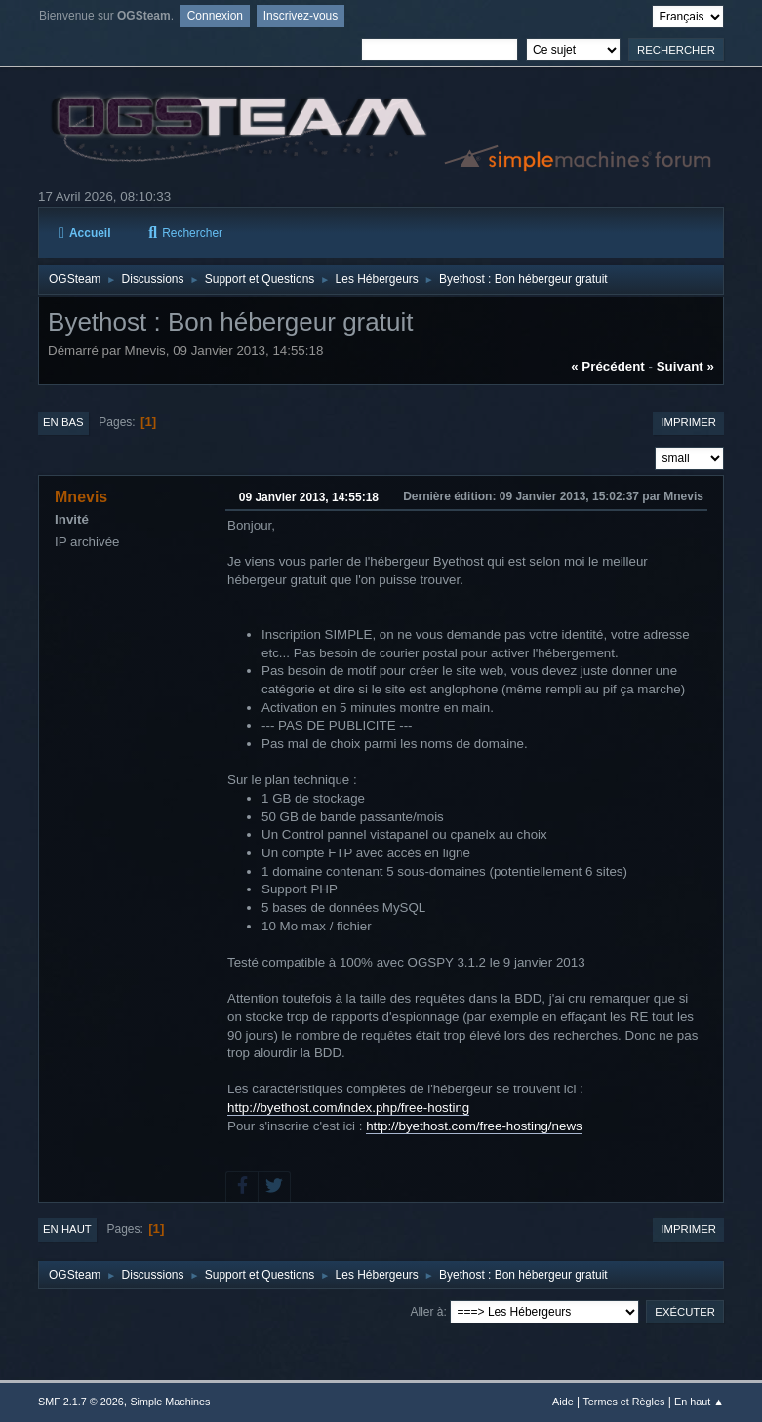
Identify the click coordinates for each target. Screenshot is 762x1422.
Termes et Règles (623, 1401)
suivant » (685, 366)
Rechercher (185, 233)
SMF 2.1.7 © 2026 (81, 1401)
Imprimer (688, 422)
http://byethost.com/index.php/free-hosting (348, 1107)
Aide (563, 1401)
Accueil (84, 233)
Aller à (427, 1312)
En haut (67, 1229)
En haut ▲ (699, 1401)
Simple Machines (170, 1401)
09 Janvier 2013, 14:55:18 (309, 497)
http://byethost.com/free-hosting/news (474, 1126)
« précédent (608, 366)
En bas (63, 422)
